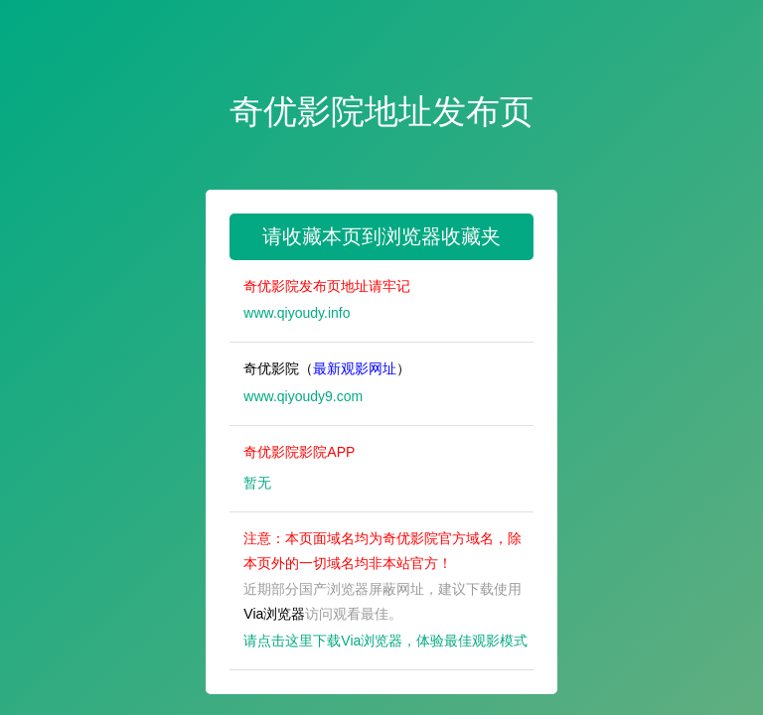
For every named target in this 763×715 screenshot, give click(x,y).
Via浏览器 (274, 614)
